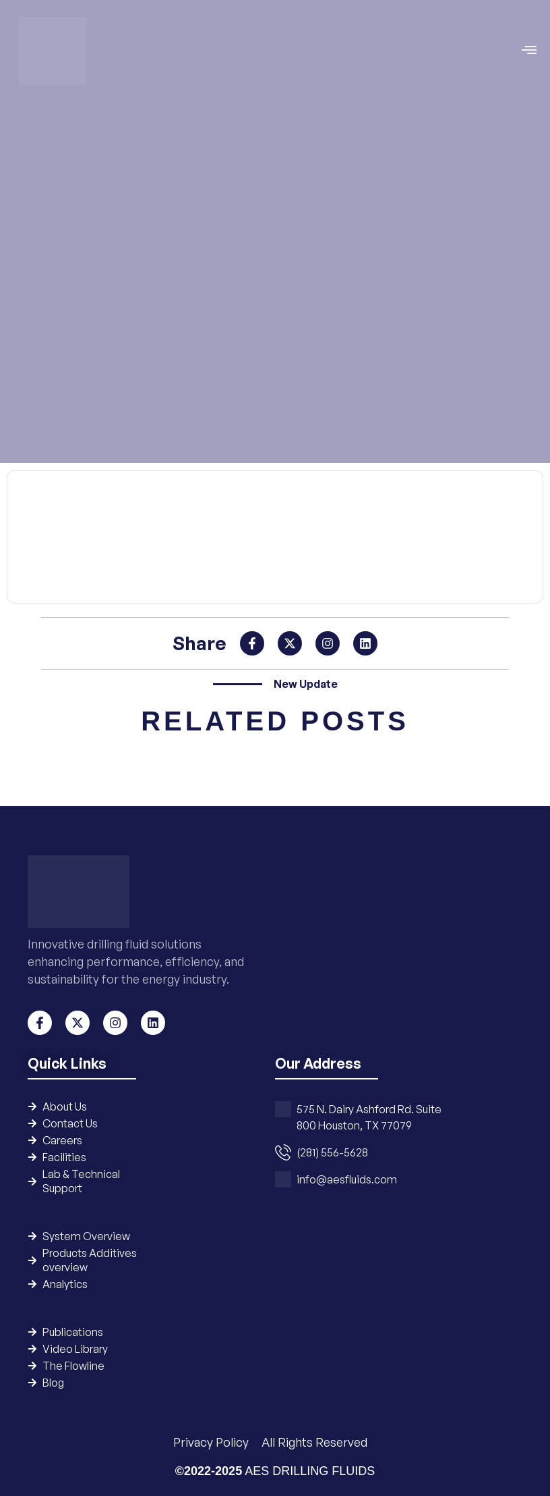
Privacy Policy (212, 1442)
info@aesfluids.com (347, 1179)
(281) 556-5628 (332, 1152)
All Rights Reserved (314, 1442)
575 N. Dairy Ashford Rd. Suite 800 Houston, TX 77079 (369, 1117)
